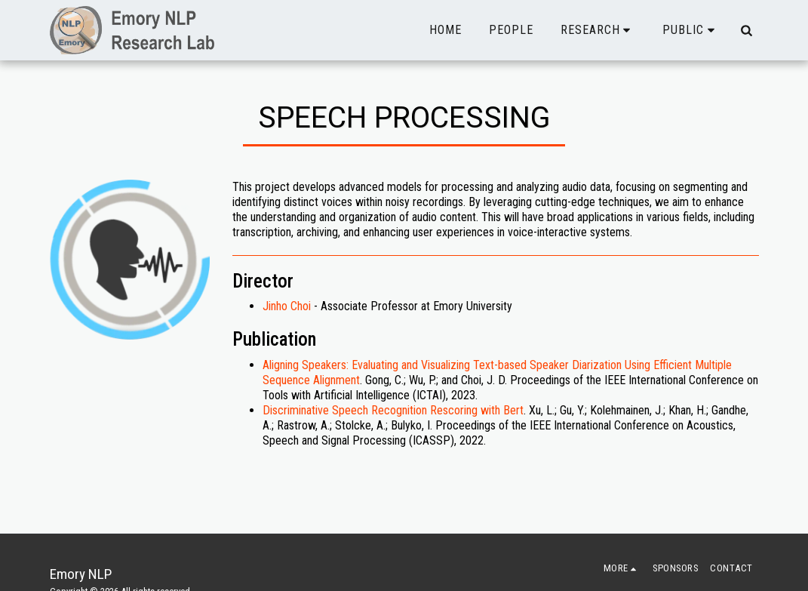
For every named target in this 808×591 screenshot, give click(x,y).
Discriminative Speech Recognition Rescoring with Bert (393, 410)
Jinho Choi (287, 306)
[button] (598, 30)
